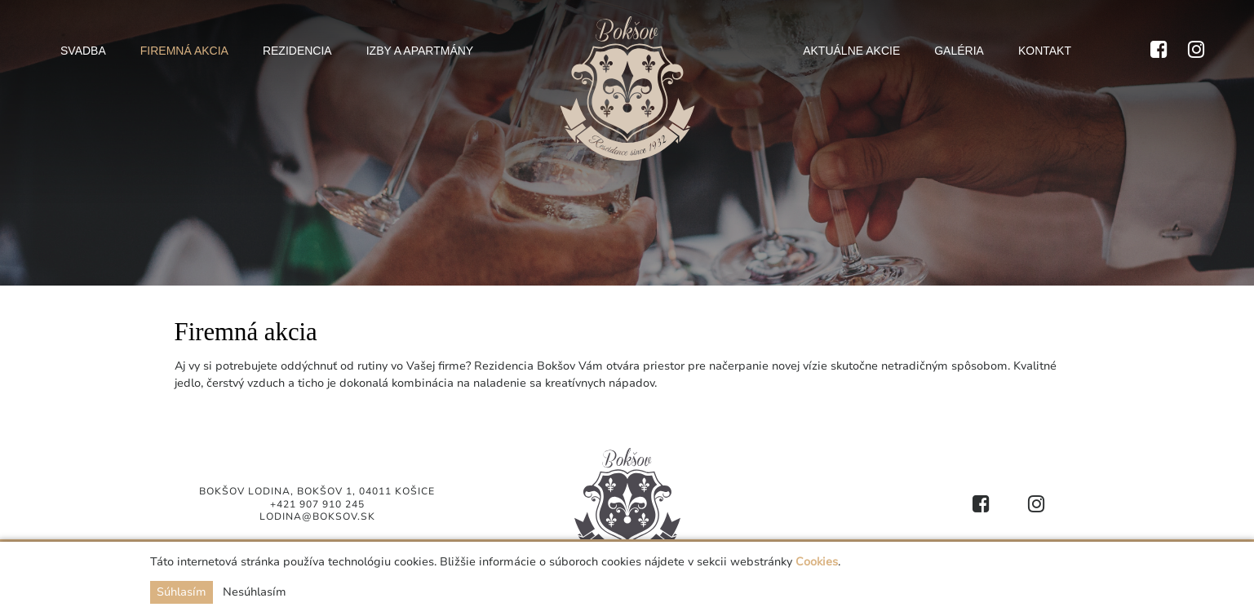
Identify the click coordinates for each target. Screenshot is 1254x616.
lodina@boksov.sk (317, 516)
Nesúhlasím (254, 592)
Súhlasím (181, 592)
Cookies (816, 561)
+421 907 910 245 (317, 504)
